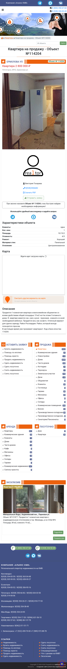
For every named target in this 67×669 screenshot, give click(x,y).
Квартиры (9, 38)
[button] (61, 511)
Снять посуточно (48, 648)
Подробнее (58, 532)
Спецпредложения (49, 651)
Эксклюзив (46, 656)
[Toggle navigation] (2, 9)
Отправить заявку (33, 198)
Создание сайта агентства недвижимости (51, 667)
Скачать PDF (29, 193)
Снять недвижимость (50, 645)
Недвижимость (9, 642)
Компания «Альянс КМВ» (16, 3)
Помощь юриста (10, 651)
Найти (63, 43)
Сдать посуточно (48, 642)
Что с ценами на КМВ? (50, 653)
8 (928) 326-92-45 (59, 11)
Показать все (59, 538)
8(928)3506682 (30, 188)
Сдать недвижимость (12, 656)
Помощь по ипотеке (11, 648)
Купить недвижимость (13, 645)
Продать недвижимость (13, 653)
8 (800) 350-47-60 (59, 8)
